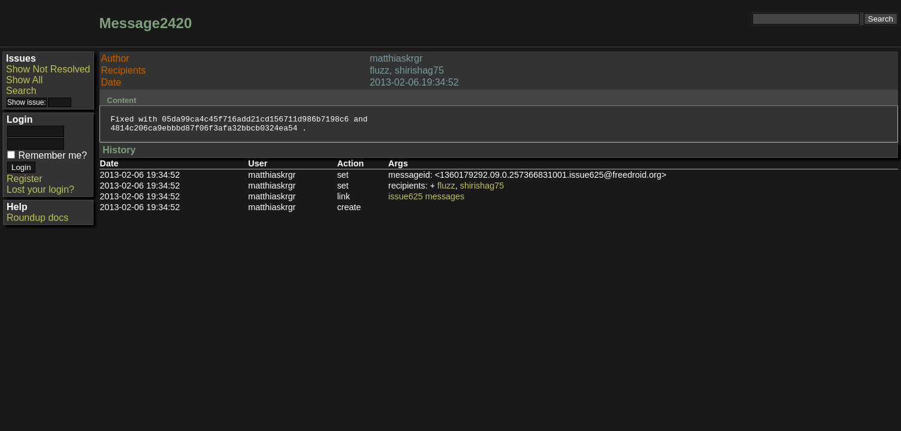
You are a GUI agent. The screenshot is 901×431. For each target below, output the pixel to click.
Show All (24, 80)
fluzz (446, 189)
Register (25, 179)
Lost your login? (40, 189)
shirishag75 (482, 189)
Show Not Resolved (48, 69)
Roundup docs (37, 218)
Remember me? (52, 155)
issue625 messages (426, 200)
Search (21, 91)
